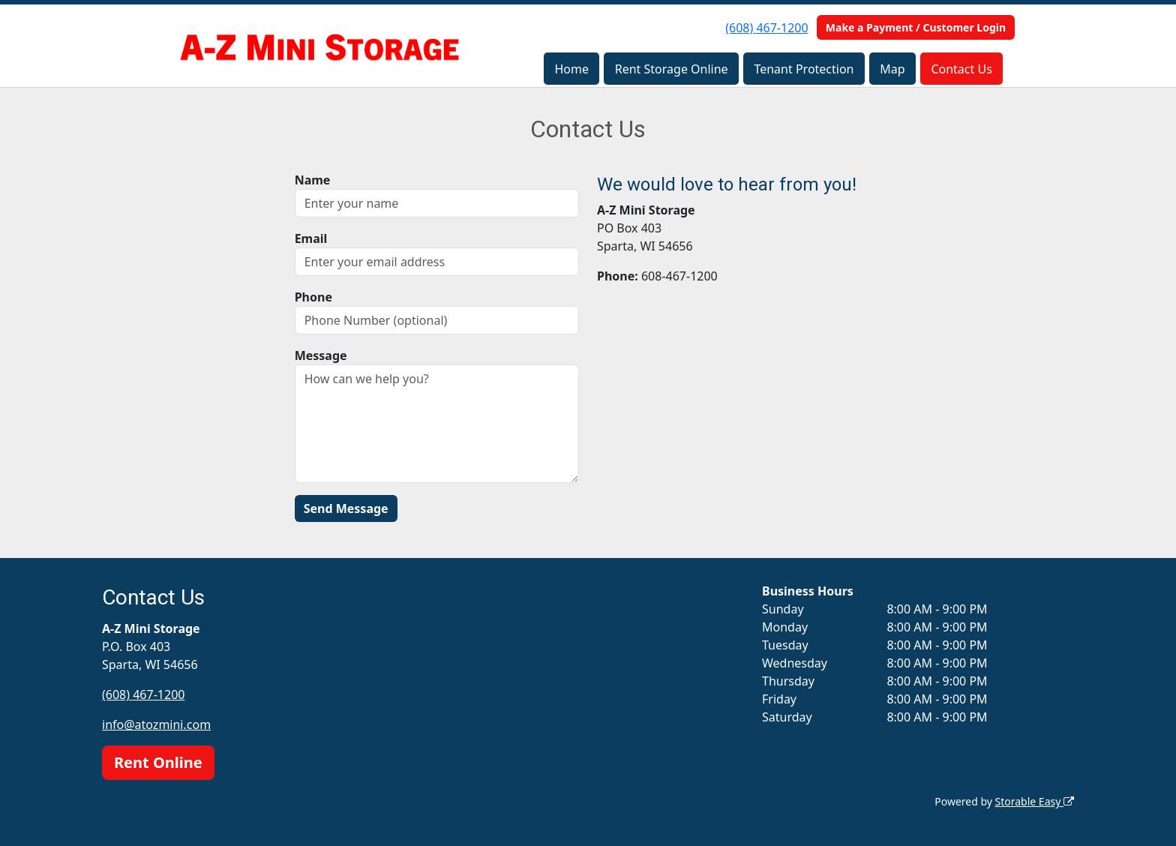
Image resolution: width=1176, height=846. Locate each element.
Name (313, 180)
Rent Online (158, 762)
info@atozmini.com (156, 724)
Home (571, 69)
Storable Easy (1034, 801)
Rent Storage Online (671, 69)
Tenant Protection (804, 69)
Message (321, 355)
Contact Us (961, 69)
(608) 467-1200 (766, 28)
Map (892, 69)
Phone (313, 297)
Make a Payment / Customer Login (916, 27)
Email (311, 238)
